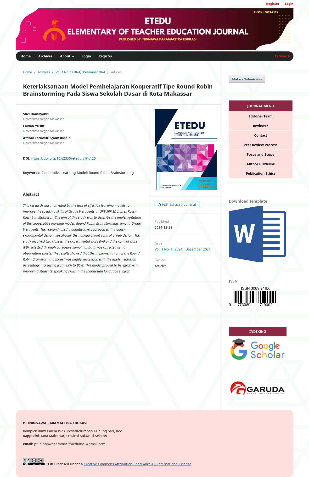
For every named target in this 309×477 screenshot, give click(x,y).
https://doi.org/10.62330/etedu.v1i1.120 (63, 158)
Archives (45, 56)
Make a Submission (247, 79)
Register (105, 56)
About (65, 56)
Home (26, 56)
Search (282, 56)
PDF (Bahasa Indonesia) (178, 204)
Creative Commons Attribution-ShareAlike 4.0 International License (137, 464)
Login (86, 56)
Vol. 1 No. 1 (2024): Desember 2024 (80, 72)
